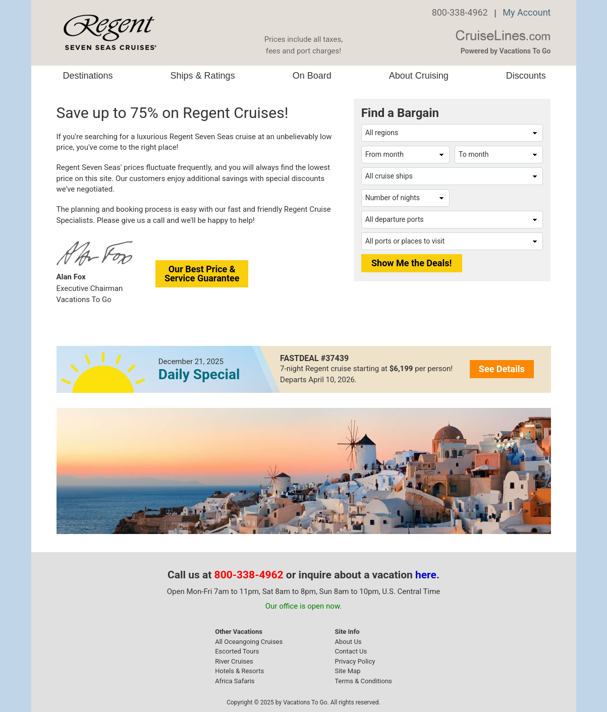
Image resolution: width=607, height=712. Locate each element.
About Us (348, 641)
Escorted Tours (237, 651)
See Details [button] (502, 369)
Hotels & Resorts (239, 671)
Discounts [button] (526, 76)
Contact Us (351, 651)
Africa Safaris (234, 681)
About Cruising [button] (419, 76)
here (425, 575)
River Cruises (234, 661)
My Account (526, 12)
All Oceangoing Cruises (249, 641)
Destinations (88, 76)
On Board (312, 76)
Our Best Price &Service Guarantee (202, 273)
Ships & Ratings (203, 76)
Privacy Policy (355, 661)
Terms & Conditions (363, 681)
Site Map (347, 671)
